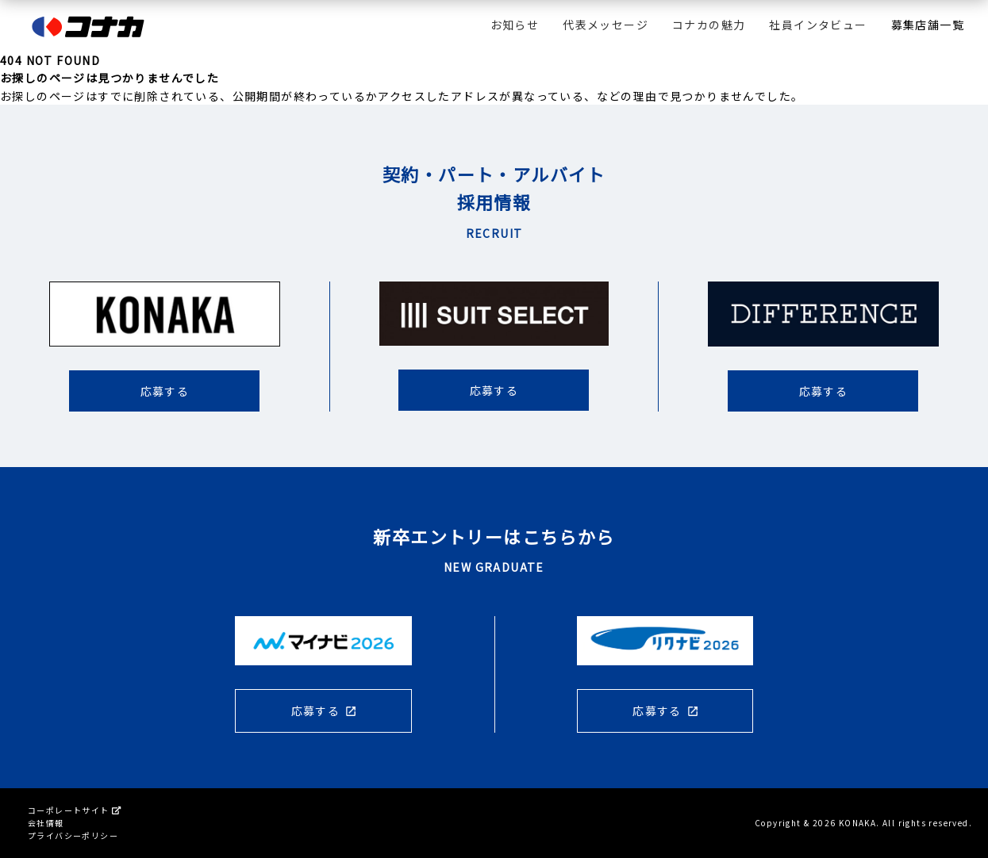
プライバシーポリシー (73, 835)
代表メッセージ (605, 25)
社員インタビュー (818, 25)
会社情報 (46, 823)
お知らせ (515, 25)
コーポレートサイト (74, 810)
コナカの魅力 (708, 25)
